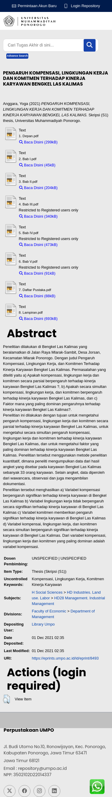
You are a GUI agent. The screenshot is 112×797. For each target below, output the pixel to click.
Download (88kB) (73, 296)
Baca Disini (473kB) (38, 244)
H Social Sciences (47, 592)
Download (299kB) (76, 142)
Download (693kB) (76, 318)
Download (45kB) (73, 165)
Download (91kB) (73, 273)
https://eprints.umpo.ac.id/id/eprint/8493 (65, 658)
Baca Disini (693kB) (38, 318)
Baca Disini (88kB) (37, 296)
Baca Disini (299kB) (38, 142)
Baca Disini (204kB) (38, 187)
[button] (6, 699)
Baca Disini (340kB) (38, 216)
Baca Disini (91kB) (37, 273)
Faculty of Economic (49, 611)
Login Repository (85, 6)
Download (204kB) (76, 187)
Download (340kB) (76, 216)
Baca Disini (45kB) (37, 165)
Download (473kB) (76, 244)
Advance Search (17, 55)
